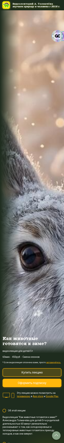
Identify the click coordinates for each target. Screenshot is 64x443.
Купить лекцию (32, 372)
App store (38, 396)
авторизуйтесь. (53, 362)
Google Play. (52, 396)
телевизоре (23, 396)
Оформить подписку (32, 383)
